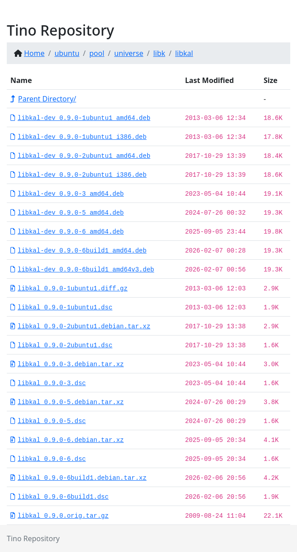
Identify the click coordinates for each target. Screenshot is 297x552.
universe (128, 53)
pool (96, 53)
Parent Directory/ (43, 99)
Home (34, 53)
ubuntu (67, 53)
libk (159, 53)
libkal (184, 53)
